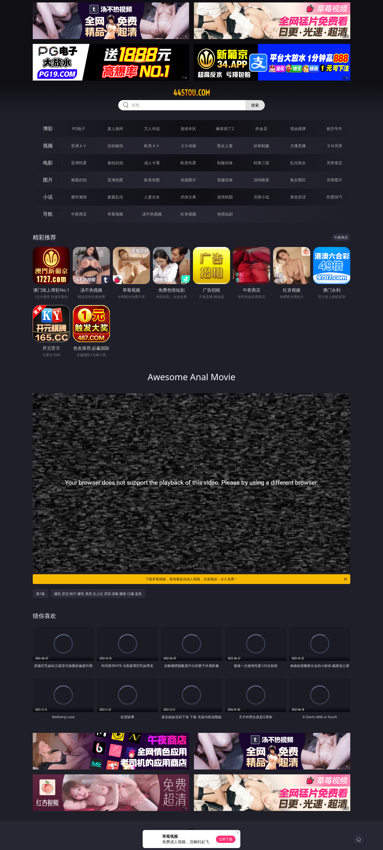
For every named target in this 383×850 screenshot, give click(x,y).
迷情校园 (225, 197)
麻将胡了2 (225, 128)
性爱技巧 (334, 197)
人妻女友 (152, 197)
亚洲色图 (115, 180)
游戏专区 (188, 128)
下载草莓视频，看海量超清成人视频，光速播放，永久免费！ (246, 579)
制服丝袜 (225, 162)
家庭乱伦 (115, 197)
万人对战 (152, 128)
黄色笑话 (298, 197)
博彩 (48, 128)
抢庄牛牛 (334, 128)
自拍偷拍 (115, 145)
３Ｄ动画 (188, 145)
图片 (48, 179)
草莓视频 (115, 214)
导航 (48, 214)
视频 (48, 145)
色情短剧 (225, 214)
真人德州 (115, 128)
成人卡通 (152, 162)
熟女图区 (298, 180)
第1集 (40, 593)
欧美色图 (152, 180)
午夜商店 (79, 214)
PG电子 (78, 128)
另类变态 (334, 162)
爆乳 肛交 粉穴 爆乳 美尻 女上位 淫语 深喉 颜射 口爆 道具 (98, 593)
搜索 (255, 105)
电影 (48, 162)
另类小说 (261, 197)
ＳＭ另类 (334, 145)
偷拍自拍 (115, 162)
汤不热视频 (152, 214)
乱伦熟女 (298, 162)
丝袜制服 (261, 145)
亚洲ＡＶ (79, 145)
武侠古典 (188, 197)
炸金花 (261, 128)
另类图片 (334, 180)
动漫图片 (188, 180)
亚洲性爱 (79, 162)
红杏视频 (188, 214)
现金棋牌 (298, 128)
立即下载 (226, 839)
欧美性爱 (188, 162)
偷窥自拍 (79, 180)
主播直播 (298, 145)
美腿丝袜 (225, 180)
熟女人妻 (225, 145)
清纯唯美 (261, 180)
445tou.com (191, 93)
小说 (48, 197)
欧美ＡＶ (152, 145)
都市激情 (79, 197)
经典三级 (261, 162)
